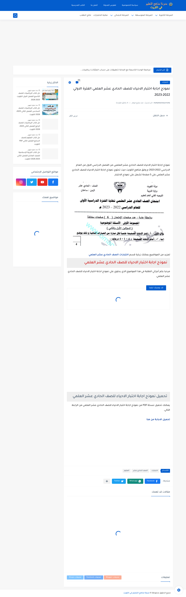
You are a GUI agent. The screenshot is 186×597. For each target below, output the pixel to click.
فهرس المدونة (109, 5)
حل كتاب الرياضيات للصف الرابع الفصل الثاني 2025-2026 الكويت (29, 126)
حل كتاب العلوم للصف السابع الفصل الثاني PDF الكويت (29, 141)
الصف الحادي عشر (140, 471)
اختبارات (165, 82)
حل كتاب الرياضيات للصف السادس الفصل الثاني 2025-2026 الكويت (28, 111)
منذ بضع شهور (33, 90)
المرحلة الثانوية (166, 15)
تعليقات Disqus (75, 577)
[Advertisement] (93, 43)
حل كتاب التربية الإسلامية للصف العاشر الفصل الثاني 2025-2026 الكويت (28, 156)
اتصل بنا (94, 5)
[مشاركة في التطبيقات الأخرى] (106, 481)
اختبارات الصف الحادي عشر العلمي (109, 255)
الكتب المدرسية (78, 5)
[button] (152, 481)
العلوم (126, 471)
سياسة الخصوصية (130, 5)
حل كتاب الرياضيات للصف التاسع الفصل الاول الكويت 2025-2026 (28, 96)
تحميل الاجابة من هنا (158, 419)
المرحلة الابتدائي (121, 15)
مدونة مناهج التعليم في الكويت (136, 593)
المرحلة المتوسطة (144, 15)
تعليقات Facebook (93, 577)
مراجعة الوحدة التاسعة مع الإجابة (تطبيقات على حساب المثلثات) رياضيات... (115, 70)
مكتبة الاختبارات (100, 15)
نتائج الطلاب (85, 15)
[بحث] (15, 15)
